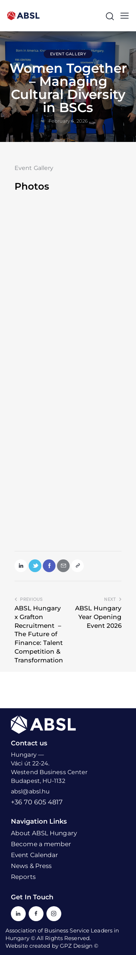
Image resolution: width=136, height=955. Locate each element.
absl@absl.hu (30, 791)
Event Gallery (68, 53)
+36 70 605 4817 (37, 802)
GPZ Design (76, 945)
